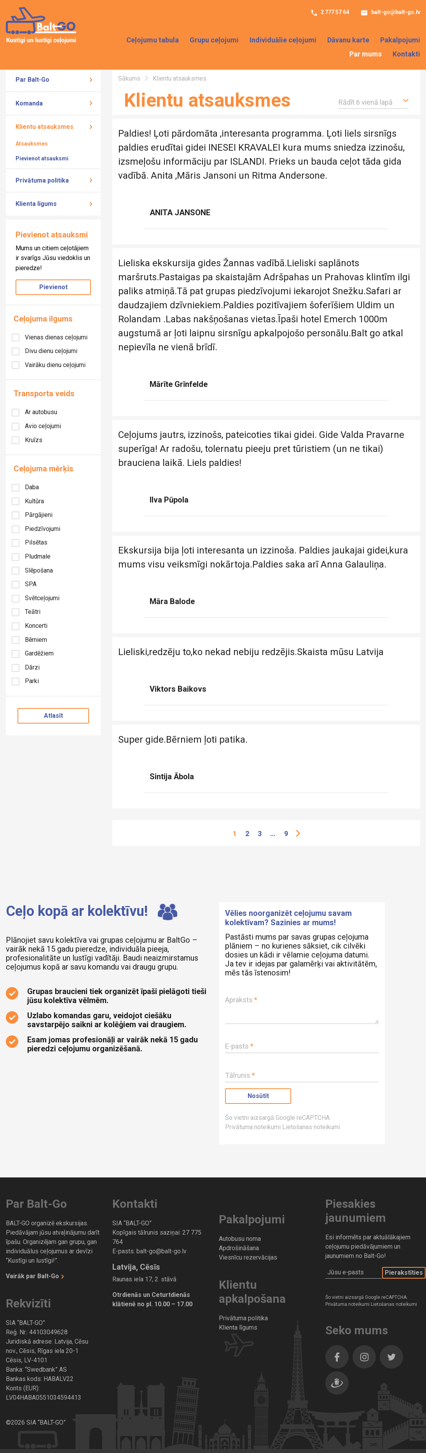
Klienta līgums (36, 203)
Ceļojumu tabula (152, 41)
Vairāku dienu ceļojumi (54, 365)
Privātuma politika (42, 180)
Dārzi (31, 667)
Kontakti (406, 54)
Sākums (130, 78)
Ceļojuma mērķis (43, 468)
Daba (31, 487)
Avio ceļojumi (42, 426)
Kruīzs (32, 440)
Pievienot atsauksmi (42, 158)
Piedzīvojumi (41, 528)
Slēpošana (38, 570)
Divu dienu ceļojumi (50, 351)
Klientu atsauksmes (44, 126)
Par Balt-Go (32, 79)
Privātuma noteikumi (253, 1127)
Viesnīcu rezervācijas (248, 1257)
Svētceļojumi (41, 598)
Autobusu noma (240, 1238)
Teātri (31, 611)
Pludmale (37, 556)
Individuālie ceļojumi (283, 41)
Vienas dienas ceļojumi (55, 337)
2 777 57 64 (334, 13)
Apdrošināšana (239, 1248)
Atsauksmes (32, 144)
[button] (374, 101)
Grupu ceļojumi (214, 41)
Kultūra (33, 501)
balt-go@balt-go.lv (395, 13)
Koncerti (35, 625)
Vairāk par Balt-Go (33, 1276)
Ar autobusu (40, 412)
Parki (31, 681)
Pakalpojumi (400, 41)
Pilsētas (35, 542)
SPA (30, 584)
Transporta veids (44, 393)
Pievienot (53, 287)
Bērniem (35, 639)
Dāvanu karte (348, 41)
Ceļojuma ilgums (43, 318)
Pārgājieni (37, 514)
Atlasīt (53, 715)
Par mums (365, 54)
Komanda (29, 103)
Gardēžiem (38, 653)
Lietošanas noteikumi (311, 1127)
